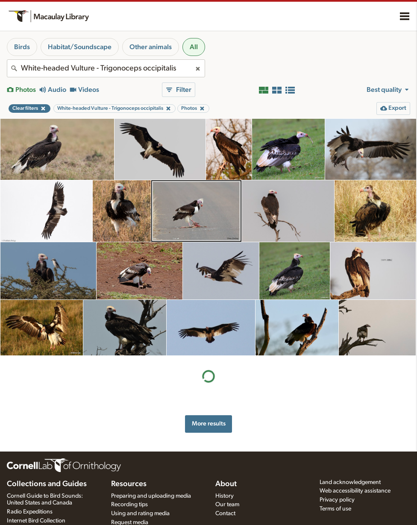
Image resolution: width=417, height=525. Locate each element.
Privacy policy (337, 500)
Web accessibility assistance (355, 491)
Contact (225, 513)
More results (209, 423)
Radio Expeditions (30, 512)
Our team (227, 504)
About (226, 484)
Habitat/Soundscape (80, 47)
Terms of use (335, 509)
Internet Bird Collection (36, 521)
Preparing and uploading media (151, 496)
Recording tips (129, 504)
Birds (22, 47)
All (194, 47)
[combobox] (106, 68)
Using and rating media (140, 513)
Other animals (150, 47)
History (224, 496)
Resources (129, 484)
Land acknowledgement (350, 482)
